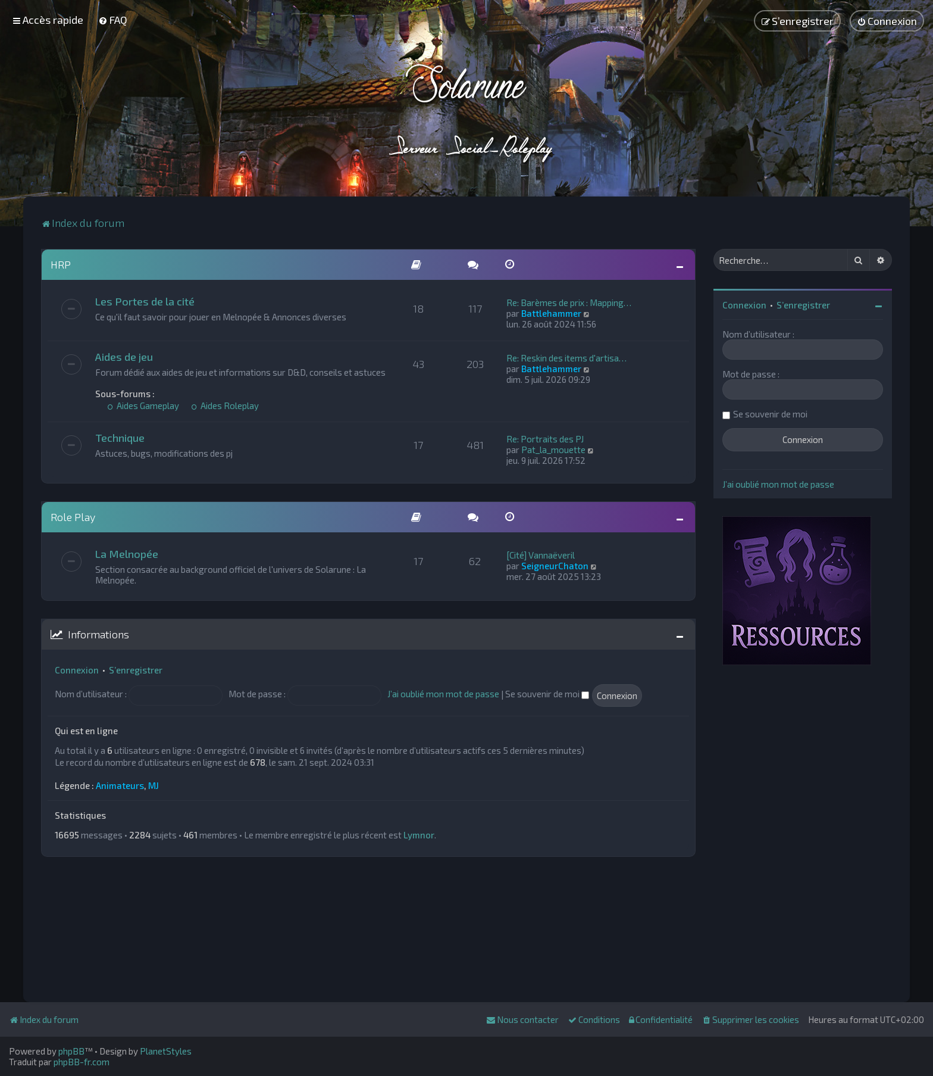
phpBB (71, 1051)
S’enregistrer (135, 670)
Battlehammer (551, 313)
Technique (120, 437)
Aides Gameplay (143, 405)
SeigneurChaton (554, 565)
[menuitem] (112, 19)
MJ (153, 785)
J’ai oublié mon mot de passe (443, 693)
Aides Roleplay (225, 405)
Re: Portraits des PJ (545, 438)
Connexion (77, 670)
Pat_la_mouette (553, 449)
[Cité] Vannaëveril (540, 555)
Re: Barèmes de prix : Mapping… (568, 302)
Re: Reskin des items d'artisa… (566, 358)
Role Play (73, 516)
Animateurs (120, 785)
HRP (61, 264)
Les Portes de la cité (145, 301)
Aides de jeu (124, 356)
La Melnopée (126, 553)
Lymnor (418, 834)
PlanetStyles (166, 1051)
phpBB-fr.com (81, 1061)
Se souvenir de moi (547, 693)
